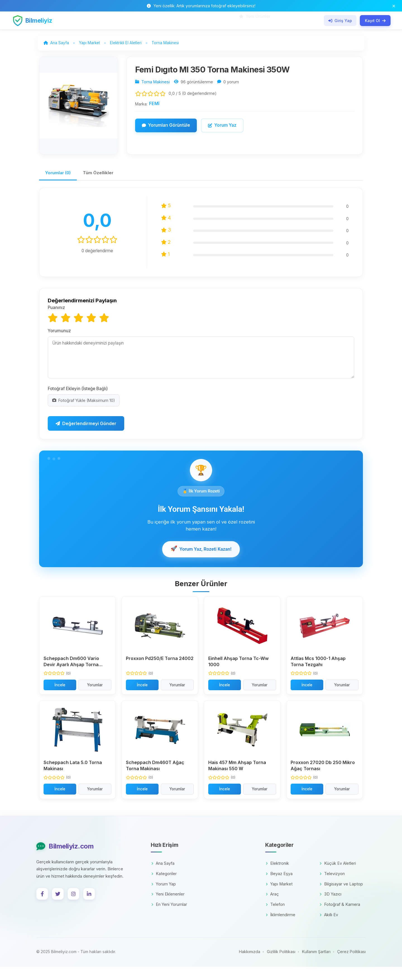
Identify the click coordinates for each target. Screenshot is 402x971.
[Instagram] (73, 898)
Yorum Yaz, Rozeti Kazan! (201, 553)
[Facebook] (42, 898)
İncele (59, 689)
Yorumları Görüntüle (166, 127)
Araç (272, 898)
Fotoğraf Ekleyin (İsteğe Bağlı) (78, 392)
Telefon (275, 908)
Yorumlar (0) (60, 176)
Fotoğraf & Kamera (340, 908)
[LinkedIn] (89, 898)
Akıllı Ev (329, 918)
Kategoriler (164, 877)
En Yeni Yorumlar (169, 908)
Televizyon (332, 877)
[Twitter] (58, 898)
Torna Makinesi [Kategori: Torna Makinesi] (155, 84)
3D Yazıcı (330, 898)
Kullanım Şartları (316, 955)
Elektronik (277, 867)
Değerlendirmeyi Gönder (86, 427)
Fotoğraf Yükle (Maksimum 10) (83, 404)
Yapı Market (279, 888)
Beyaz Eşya (279, 877)
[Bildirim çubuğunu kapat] (393, 5)
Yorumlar (95, 689)
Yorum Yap (163, 888)
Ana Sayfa (162, 867)
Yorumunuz (59, 334)
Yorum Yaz (222, 127)
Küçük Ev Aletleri (338, 867)
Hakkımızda (249, 955)
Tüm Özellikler (103, 176)
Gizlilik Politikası (281, 955)
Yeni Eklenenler (168, 898)
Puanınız (56, 311)
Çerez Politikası (351, 955)
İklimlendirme (280, 918)
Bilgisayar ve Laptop (341, 888)
